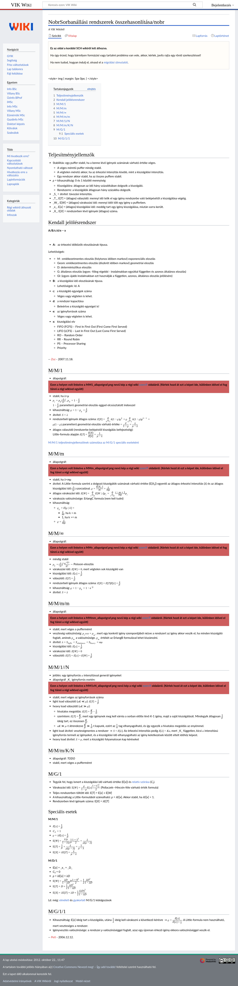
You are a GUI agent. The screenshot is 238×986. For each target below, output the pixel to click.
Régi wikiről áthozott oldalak (19, 209)
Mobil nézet (83, 981)
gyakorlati (79, 900)
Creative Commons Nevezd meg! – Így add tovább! (84, 967)
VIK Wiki (21, 5)
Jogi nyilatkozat (63, 981)
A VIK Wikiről (42, 981)
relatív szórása (140, 781)
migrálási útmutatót (116, 62)
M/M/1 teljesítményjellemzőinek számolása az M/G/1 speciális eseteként (93, 442)
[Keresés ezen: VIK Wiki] (122, 5)
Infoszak (12, 214)
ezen (142, 384)
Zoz (53, 359)
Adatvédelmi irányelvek (17, 981)
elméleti (64, 900)
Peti (53, 937)
